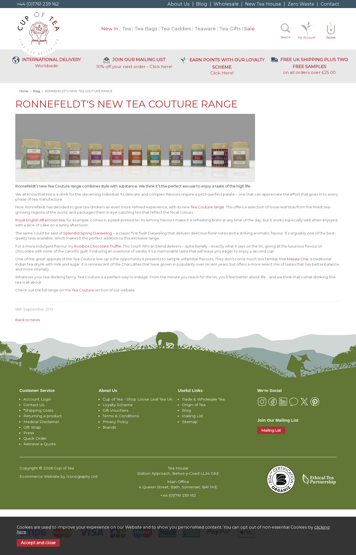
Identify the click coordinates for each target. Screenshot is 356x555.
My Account (306, 37)
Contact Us (33, 404)
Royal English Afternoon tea (40, 220)
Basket (331, 33)
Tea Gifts (230, 28)
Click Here (221, 66)
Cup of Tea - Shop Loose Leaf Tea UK (137, 399)
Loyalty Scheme (118, 404)
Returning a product (42, 416)
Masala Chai (297, 259)
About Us (178, 4)
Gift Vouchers (115, 410)
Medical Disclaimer (41, 421)
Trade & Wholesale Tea (203, 399)
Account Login (37, 399)
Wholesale (226, 4)
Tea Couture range (207, 207)
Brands (109, 427)
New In (109, 28)
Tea (126, 28)
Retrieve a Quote (39, 444)
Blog (201, 4)
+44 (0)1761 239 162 (38, 4)
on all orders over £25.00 (309, 66)
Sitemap (189, 421)
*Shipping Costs (38, 410)
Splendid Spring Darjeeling (87, 233)
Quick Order (35, 438)
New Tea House (263, 4)
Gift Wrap (32, 427)
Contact (330, 4)
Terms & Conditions (121, 416)
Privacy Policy (115, 421)
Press (28, 433)
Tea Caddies (176, 28)
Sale (249, 28)
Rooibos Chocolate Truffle (97, 246)
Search (285, 37)
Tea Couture (83, 290)
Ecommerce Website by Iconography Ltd (58, 476)
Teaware (205, 28)
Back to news (27, 320)
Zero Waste (301, 4)
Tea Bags (145, 28)
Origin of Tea (194, 404)
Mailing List (192, 416)
